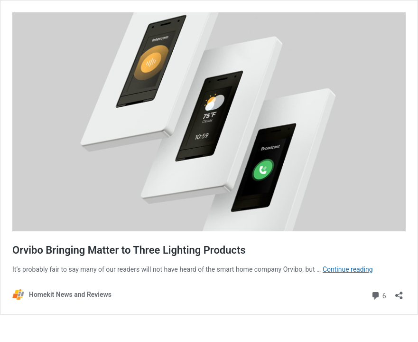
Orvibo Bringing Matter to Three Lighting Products (129, 250)
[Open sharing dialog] (399, 292)
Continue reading (348, 269)
